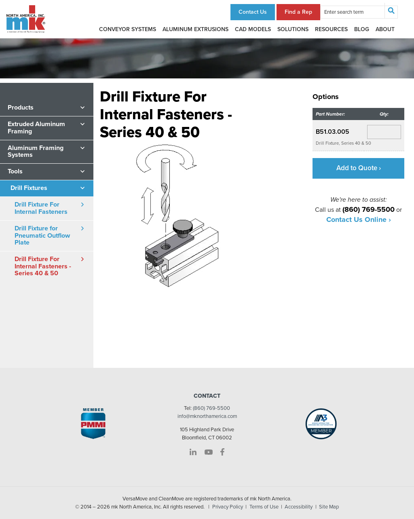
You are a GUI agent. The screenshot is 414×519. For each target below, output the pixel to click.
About (385, 29)
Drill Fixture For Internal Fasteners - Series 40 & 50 (43, 266)
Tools (15, 171)
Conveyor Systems (127, 29)
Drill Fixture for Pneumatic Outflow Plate (42, 235)
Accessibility (299, 507)
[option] (176, 220)
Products (21, 107)
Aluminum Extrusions (195, 29)
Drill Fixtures (29, 188)
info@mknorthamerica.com (207, 416)
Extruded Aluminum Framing (36, 127)
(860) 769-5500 (211, 408)
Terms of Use (264, 507)
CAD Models (253, 29)
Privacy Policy (227, 507)
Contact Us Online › (358, 219)
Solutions (292, 29)
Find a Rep (298, 11)
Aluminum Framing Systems (35, 151)
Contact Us (253, 11)
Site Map (329, 507)
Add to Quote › (358, 168)
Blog (361, 29)
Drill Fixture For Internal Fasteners (41, 208)
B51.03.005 (332, 132)
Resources (331, 29)
